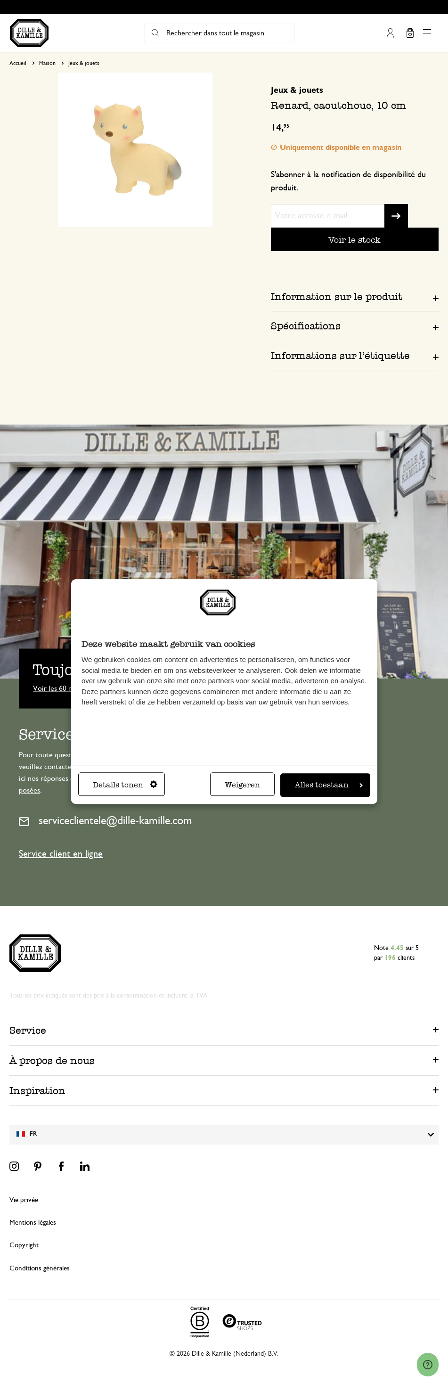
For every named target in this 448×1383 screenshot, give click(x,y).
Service (27, 1030)
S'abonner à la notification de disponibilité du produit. (348, 181)
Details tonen (125, 784)
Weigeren (242, 784)
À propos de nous (52, 1060)
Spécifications (306, 326)
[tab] (355, 296)
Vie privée (23, 1199)
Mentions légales (32, 1222)
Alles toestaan (329, 784)
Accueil (17, 63)
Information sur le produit (336, 297)
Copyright (24, 1245)
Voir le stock (354, 240)
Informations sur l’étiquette (340, 355)
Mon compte (390, 33)
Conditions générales (39, 1268)
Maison (47, 63)
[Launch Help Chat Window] (428, 1364)
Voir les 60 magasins (64, 688)
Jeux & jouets (83, 63)
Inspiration (37, 1091)
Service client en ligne (61, 854)
